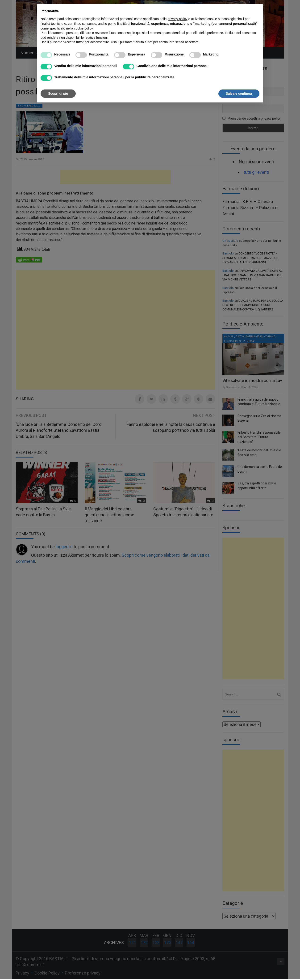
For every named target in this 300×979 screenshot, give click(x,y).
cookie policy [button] (83, 28)
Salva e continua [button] (239, 93)
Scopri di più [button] (58, 93)
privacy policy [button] (178, 19)
